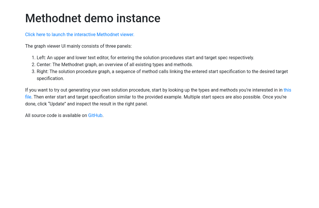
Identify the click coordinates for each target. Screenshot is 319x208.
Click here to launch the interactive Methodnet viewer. (79, 34)
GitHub (95, 115)
